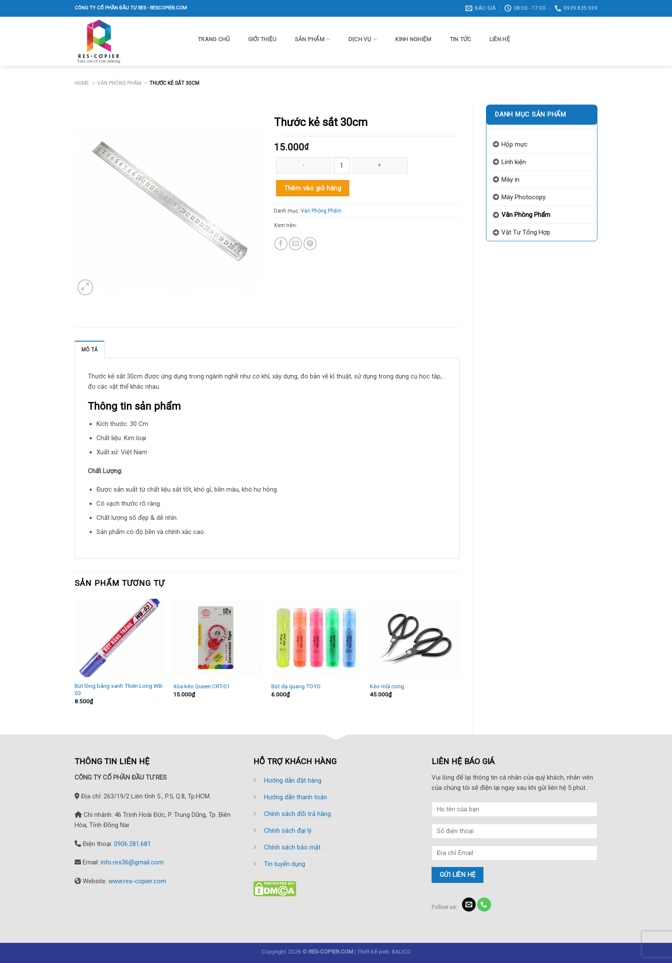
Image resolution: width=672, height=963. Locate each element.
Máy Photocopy (523, 197)
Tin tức (460, 39)
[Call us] (484, 904)
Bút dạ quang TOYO (296, 686)
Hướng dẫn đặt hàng (292, 780)
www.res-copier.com (137, 881)
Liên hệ (499, 39)
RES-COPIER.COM (331, 951)
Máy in (510, 179)
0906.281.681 (132, 844)
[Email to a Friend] (295, 243)
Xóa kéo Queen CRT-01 (201, 686)
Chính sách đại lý (288, 830)
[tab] (90, 349)
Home (82, 83)
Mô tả (89, 350)
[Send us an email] (469, 904)
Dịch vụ (362, 39)
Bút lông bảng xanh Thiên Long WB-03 (119, 689)
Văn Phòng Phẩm (119, 83)
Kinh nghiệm (413, 39)
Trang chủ (214, 39)
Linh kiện (513, 162)
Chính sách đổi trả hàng (297, 814)
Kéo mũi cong (387, 686)
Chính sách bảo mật (292, 847)
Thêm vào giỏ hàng (313, 188)
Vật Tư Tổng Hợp (525, 232)
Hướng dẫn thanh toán (295, 797)
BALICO (401, 951)
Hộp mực (514, 144)
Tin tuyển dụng (284, 864)
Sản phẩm (312, 39)
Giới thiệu (262, 39)
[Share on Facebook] (281, 243)
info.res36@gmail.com (132, 862)
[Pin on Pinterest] (310, 243)
